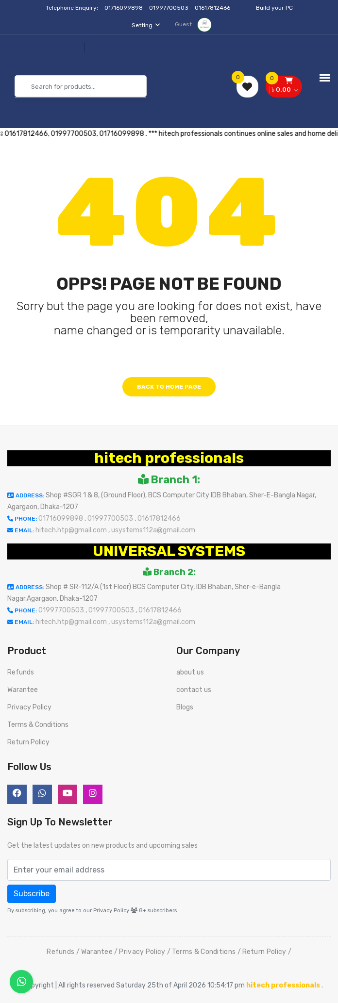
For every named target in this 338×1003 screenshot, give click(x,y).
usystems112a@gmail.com (153, 530)
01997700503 (169, 7)
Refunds (20, 672)
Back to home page (169, 386)
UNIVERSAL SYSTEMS (169, 551)
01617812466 (213, 7)
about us (190, 672)
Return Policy (28, 742)
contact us (193, 690)
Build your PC (274, 7)
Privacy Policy (29, 707)
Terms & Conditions (37, 725)
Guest (193, 24)
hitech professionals (169, 458)
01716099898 (124, 7)
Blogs (184, 707)
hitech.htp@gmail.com (71, 530)
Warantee (22, 690)
